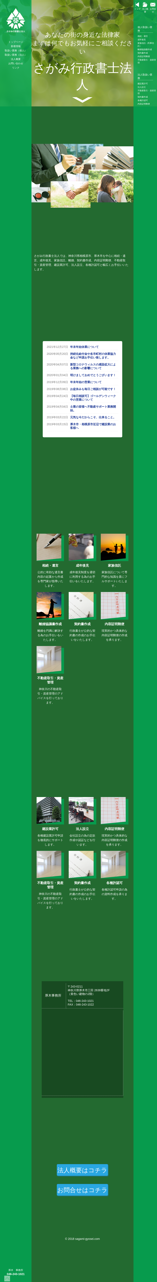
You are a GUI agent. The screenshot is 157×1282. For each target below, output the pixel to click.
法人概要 (16, 59)
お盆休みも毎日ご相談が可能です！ (93, 389)
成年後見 (142, 39)
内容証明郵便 (144, 56)
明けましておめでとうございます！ (93, 375)
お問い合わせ (15, 63)
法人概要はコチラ (82, 1170)
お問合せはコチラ (82, 1190)
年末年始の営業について (86, 382)
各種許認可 (143, 100)
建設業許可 (143, 83)
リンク (15, 67)
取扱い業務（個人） (16, 50)
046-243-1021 (16, 1274)
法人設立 (142, 87)
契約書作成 (143, 53)
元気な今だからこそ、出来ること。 (93, 417)
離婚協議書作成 (145, 49)
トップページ (15, 42)
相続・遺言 (143, 36)
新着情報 (16, 46)
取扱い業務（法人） (16, 54)
